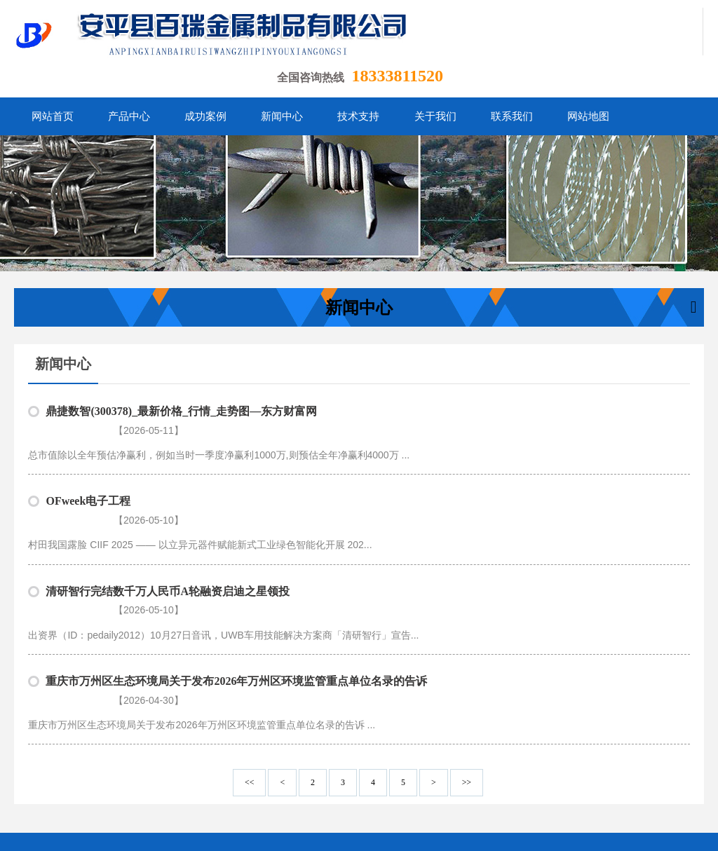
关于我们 (439, 787)
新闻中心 (334, 787)
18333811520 (397, 76)
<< (249, 711)
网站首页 (176, 787)
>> (466, 711)
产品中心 (229, 787)
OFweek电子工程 (88, 483)
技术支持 (387, 787)
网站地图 (544, 787)
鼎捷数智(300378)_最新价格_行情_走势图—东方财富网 (181, 411)
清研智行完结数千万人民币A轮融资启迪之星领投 (168, 555)
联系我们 (492, 787)
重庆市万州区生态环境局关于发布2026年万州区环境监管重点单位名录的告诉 (236, 628)
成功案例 (282, 787)
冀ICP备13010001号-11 (353, 829)
